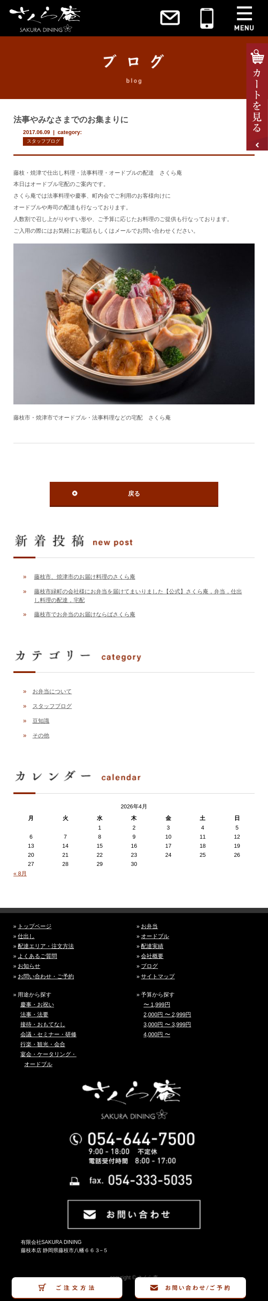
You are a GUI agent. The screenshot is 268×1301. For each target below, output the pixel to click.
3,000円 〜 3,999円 (167, 1024)
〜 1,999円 (157, 1004)
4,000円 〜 (157, 1034)
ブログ (149, 966)
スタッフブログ (43, 141)
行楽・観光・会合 (42, 1044)
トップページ (34, 926)
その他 (40, 735)
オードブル (155, 936)
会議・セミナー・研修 (48, 1034)
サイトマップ (158, 976)
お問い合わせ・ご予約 (46, 976)
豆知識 (40, 721)
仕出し (26, 936)
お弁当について (52, 691)
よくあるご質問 (37, 956)
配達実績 (152, 946)
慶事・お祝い (37, 1004)
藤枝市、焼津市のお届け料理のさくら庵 (84, 577)
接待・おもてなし (42, 1024)
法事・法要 (34, 1014)
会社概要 (152, 956)
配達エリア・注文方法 (46, 946)
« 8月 (20, 873)
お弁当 (149, 926)
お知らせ (29, 966)
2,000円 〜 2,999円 (167, 1014)
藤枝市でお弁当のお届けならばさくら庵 (84, 614)
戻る (134, 493)
